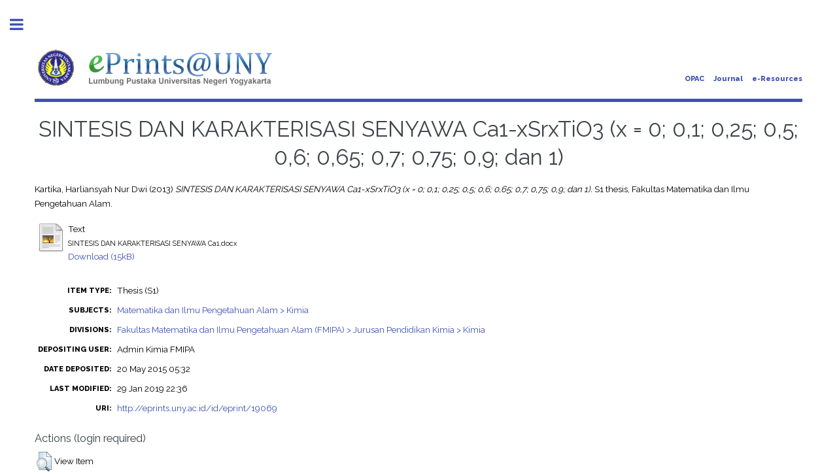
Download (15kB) (101, 256)
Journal (728, 79)
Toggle (23, 24)
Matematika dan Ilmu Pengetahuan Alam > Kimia (213, 310)
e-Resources (777, 79)
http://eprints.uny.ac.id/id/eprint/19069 (197, 408)
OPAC (694, 79)
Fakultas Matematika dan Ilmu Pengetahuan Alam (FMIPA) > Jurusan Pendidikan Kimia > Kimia (301, 329)
